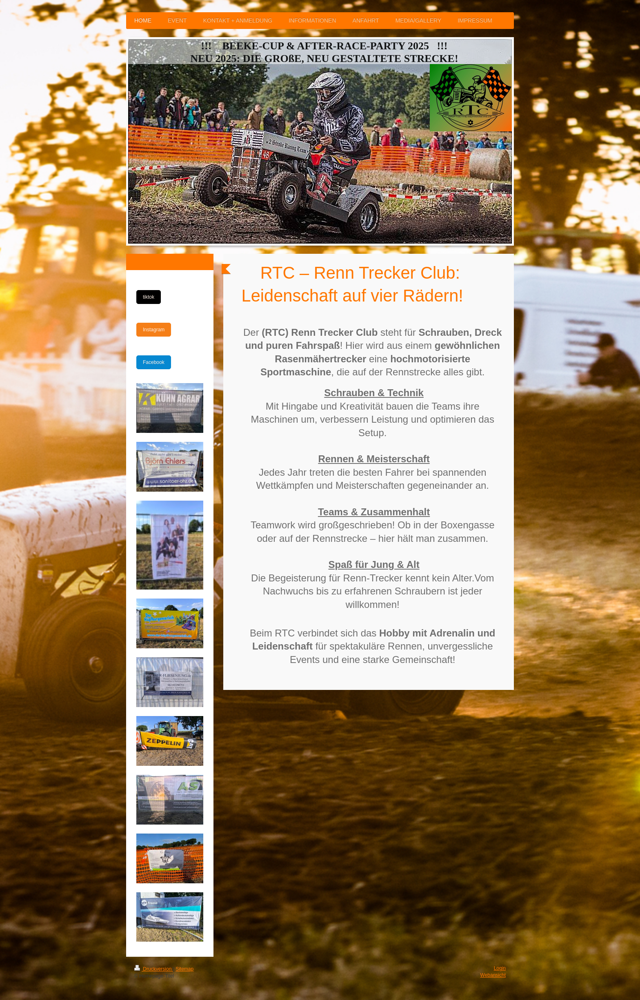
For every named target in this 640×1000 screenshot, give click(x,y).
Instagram (153, 330)
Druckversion (153, 969)
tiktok (148, 297)
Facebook (153, 362)
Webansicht (493, 975)
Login (500, 968)
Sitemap (184, 969)
